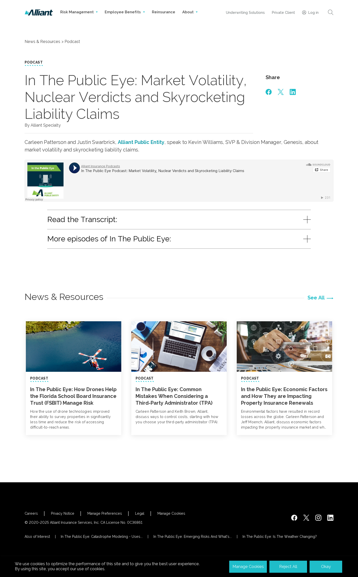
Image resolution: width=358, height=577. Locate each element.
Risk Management (79, 17)
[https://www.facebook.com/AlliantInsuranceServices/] (294, 518)
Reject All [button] (288, 566)
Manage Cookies (171, 513)
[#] (269, 92)
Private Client (283, 13)
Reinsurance (163, 12)
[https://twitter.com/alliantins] (306, 518)
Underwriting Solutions (245, 13)
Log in (310, 12)
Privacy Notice (62, 513)
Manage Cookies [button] (248, 566)
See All (316, 298)
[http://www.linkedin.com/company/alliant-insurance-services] (330, 518)
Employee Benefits (125, 17)
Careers (31, 513)
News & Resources (42, 41)
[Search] (330, 12)
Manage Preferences (104, 513)
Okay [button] (326, 566)
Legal (139, 513)
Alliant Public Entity (141, 142)
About (190, 17)
